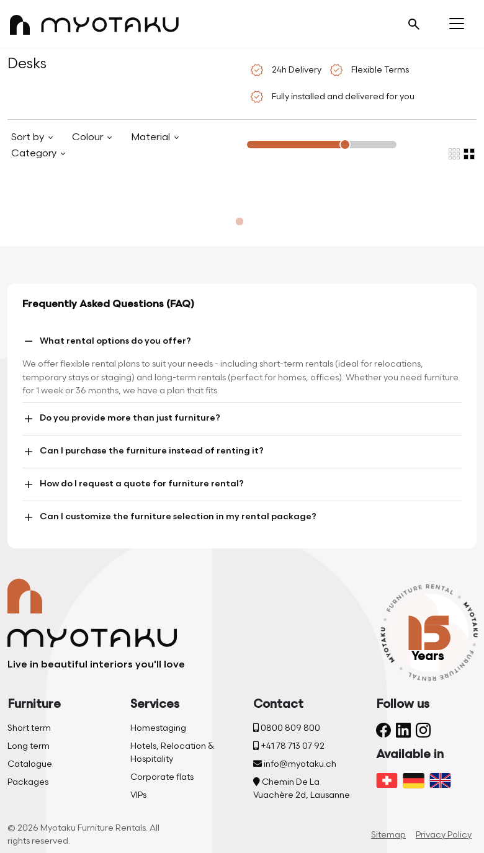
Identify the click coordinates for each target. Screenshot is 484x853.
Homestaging (158, 728)
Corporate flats (162, 777)
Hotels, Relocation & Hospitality (172, 752)
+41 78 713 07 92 (289, 746)
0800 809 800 (286, 728)
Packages (27, 782)
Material (152, 137)
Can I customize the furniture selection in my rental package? (169, 517)
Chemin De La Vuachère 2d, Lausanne (301, 788)
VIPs (138, 795)
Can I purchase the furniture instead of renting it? (143, 451)
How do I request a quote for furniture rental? (133, 484)
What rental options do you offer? (106, 341)
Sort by (29, 137)
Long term (28, 746)
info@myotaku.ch (294, 764)
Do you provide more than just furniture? (121, 419)
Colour (88, 137)
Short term (29, 728)
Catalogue (29, 764)
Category (35, 153)
